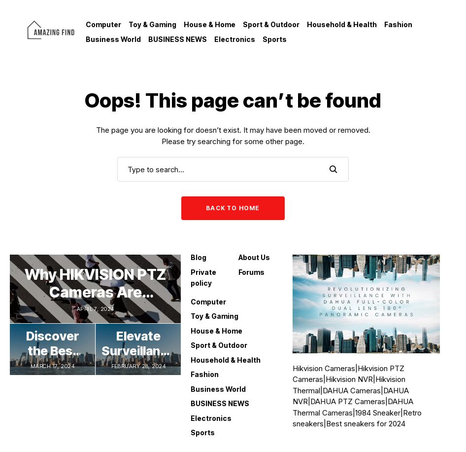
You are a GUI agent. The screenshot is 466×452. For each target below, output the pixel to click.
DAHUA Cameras (352, 390)
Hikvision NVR (349, 379)
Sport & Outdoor (271, 24)
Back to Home (233, 208)
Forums (251, 272)
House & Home (209, 24)
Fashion (398, 24)
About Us (254, 257)
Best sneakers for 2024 (365, 423)
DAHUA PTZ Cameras (347, 401)
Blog (198, 257)
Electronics (234, 39)
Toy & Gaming (152, 24)
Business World (113, 39)
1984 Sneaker (377, 412)
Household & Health (342, 24)
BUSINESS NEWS (177, 39)
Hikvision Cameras (324, 368)
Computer (103, 24)
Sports (275, 39)
